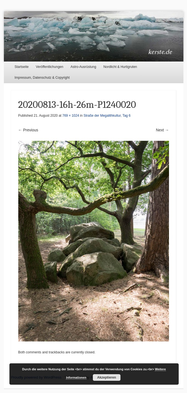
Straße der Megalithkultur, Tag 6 (106, 116)
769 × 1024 (70, 116)
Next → (162, 130)
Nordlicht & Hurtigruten (120, 67)
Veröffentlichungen (49, 67)
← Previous (28, 130)
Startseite (22, 67)
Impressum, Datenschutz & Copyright (42, 78)
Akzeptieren (106, 377)
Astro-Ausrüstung (83, 67)
